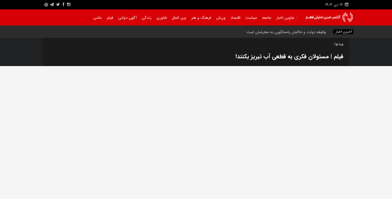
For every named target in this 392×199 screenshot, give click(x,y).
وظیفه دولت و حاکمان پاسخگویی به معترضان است (286, 32)
